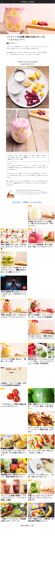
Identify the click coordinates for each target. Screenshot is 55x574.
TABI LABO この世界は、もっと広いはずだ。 (27, 202)
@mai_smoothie (31, 52)
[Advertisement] (27, 552)
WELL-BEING (3, 276)
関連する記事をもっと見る (27, 525)
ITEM (2, 459)
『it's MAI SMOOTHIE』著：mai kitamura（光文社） (28, 190)
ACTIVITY (2, 229)
